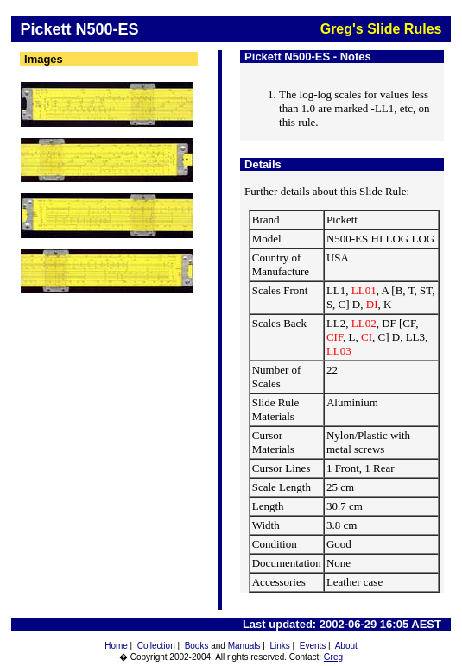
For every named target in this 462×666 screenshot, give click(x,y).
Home (116, 645)
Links (279, 645)
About (346, 645)
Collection (156, 645)
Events (313, 645)
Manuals (244, 645)
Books (197, 645)
